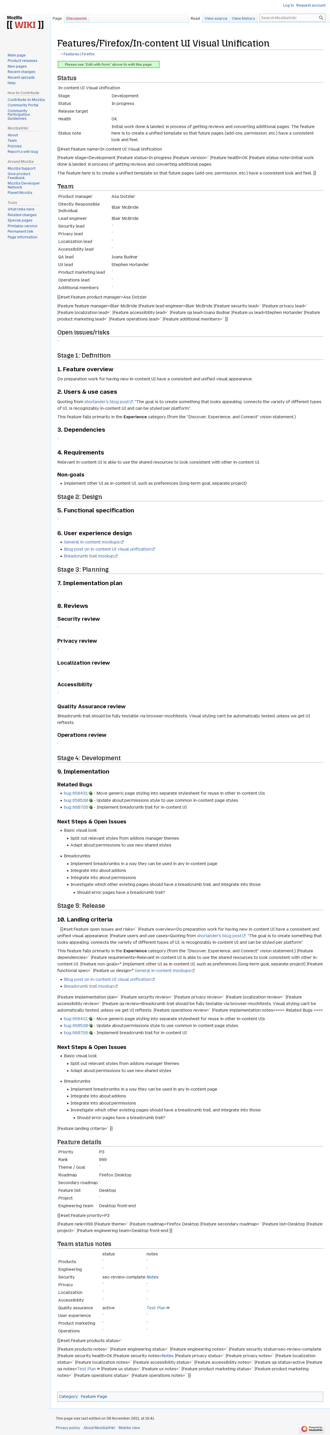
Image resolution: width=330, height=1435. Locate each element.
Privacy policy (68, 1428)
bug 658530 (76, 800)
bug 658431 (76, 793)
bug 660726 (76, 807)
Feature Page (94, 1396)
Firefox (88, 54)
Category (68, 1396)
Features (71, 54)
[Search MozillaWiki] (292, 18)
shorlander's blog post (106, 401)
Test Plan (156, 1307)
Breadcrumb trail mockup (89, 556)
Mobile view (129, 1428)
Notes (153, 1277)
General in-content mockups (92, 542)
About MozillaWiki (99, 1428)
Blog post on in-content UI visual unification (107, 549)
